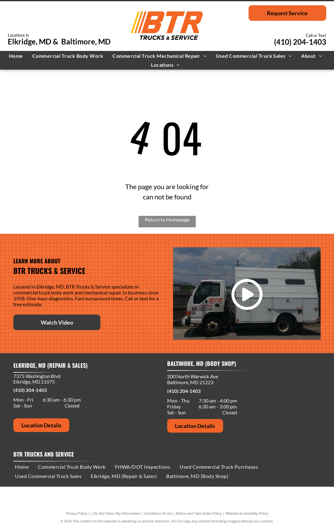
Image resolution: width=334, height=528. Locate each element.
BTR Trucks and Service (43, 454)
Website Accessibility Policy (246, 513)
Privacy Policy (76, 513)
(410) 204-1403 (300, 41)
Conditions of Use (158, 513)
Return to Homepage (167, 219)
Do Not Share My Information (117, 513)
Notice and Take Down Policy (199, 513)
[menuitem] (17, 55)
